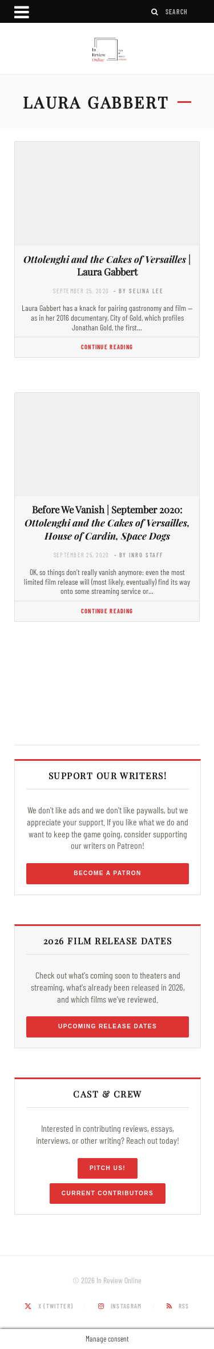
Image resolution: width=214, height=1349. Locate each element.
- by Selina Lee (138, 290)
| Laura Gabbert (107, 265)
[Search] (155, 11)
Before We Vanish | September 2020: (107, 522)
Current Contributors (108, 1193)
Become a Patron (108, 873)
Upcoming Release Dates (107, 1026)
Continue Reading (107, 346)
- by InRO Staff (138, 554)
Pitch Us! (108, 1168)
